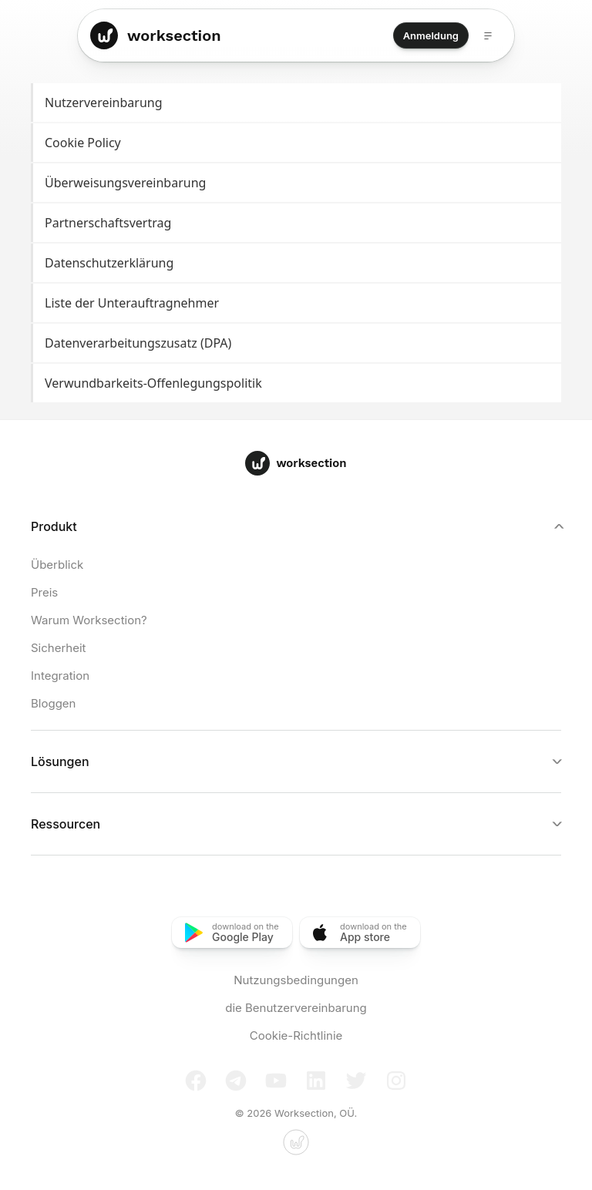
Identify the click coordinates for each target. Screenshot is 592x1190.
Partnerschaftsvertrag (297, 223)
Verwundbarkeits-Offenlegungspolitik (297, 383)
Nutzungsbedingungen (296, 980)
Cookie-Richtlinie (296, 1035)
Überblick (57, 564)
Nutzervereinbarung (297, 103)
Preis (44, 592)
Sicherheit (58, 647)
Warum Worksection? (89, 620)
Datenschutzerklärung (297, 263)
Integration (60, 675)
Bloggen (53, 703)
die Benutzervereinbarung (296, 1007)
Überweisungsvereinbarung (297, 183)
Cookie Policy (297, 143)
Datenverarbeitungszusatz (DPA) (297, 343)
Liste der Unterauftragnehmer (297, 303)
